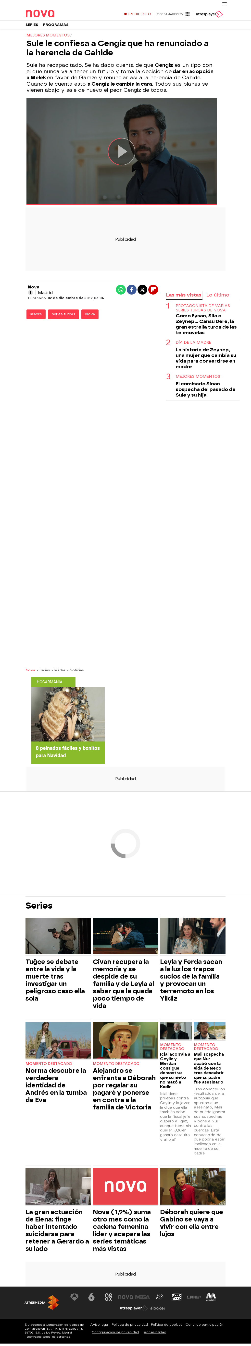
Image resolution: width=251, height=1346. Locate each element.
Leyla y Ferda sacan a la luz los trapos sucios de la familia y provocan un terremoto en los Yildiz (191, 982)
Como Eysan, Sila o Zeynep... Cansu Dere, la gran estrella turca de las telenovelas (206, 326)
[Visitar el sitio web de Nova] (125, 1299)
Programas (56, 27)
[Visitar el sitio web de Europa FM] (194, 1299)
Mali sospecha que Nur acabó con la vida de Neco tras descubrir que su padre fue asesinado (209, 1070)
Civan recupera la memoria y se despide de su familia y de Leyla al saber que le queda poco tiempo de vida (123, 986)
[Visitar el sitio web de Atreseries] (159, 1299)
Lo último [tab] (217, 297)
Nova (90, 317)
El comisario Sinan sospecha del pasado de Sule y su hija (206, 391)
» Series (43, 672)
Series (31, 27)
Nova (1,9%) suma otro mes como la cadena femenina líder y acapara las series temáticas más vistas (122, 1233)
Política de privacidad (130, 1327)
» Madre (58, 672)
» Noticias (75, 672)
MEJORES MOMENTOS (198, 379)
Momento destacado (48, 1066)
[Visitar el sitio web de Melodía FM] (210, 1299)
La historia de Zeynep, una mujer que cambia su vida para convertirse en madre (206, 360)
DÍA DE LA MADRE (193, 345)
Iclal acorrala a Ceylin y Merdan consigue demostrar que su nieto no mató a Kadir (175, 1073)
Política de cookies (166, 1327)
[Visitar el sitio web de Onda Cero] (176, 1299)
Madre (36, 317)
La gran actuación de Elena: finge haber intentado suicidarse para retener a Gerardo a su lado (57, 1233)
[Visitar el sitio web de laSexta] (91, 1299)
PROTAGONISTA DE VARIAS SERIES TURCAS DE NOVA (203, 310)
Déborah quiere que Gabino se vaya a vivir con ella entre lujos (191, 1225)
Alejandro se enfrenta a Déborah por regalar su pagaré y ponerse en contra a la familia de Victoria (124, 1091)
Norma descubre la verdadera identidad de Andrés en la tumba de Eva (56, 1087)
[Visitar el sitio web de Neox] (108, 1299)
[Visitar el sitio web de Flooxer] (158, 1310)
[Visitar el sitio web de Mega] (142, 1299)
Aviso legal (99, 1327)
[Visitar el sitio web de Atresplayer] (134, 1310)
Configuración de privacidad (115, 1334)
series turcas (63, 317)
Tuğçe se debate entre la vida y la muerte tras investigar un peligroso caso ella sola (55, 982)
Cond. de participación (204, 1327)
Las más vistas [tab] (183, 297)
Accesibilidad (155, 1334)
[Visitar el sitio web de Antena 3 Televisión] (74, 1299)
